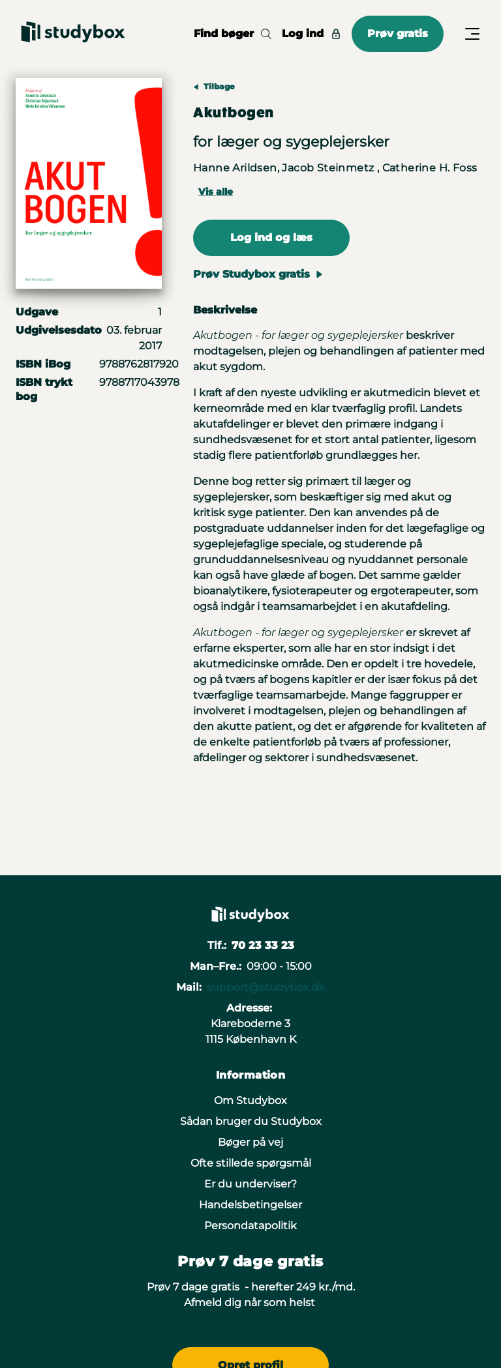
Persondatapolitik (250, 1225)
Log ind (311, 33)
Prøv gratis (397, 33)
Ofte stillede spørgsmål (250, 1163)
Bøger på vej (250, 1142)
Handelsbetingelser (250, 1205)
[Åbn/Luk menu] (472, 34)
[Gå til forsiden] (73, 34)
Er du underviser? (250, 1184)
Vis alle (215, 191)
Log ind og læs (271, 237)
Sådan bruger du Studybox (251, 1121)
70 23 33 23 (263, 945)
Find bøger (232, 33)
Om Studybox (250, 1100)
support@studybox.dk (266, 987)
